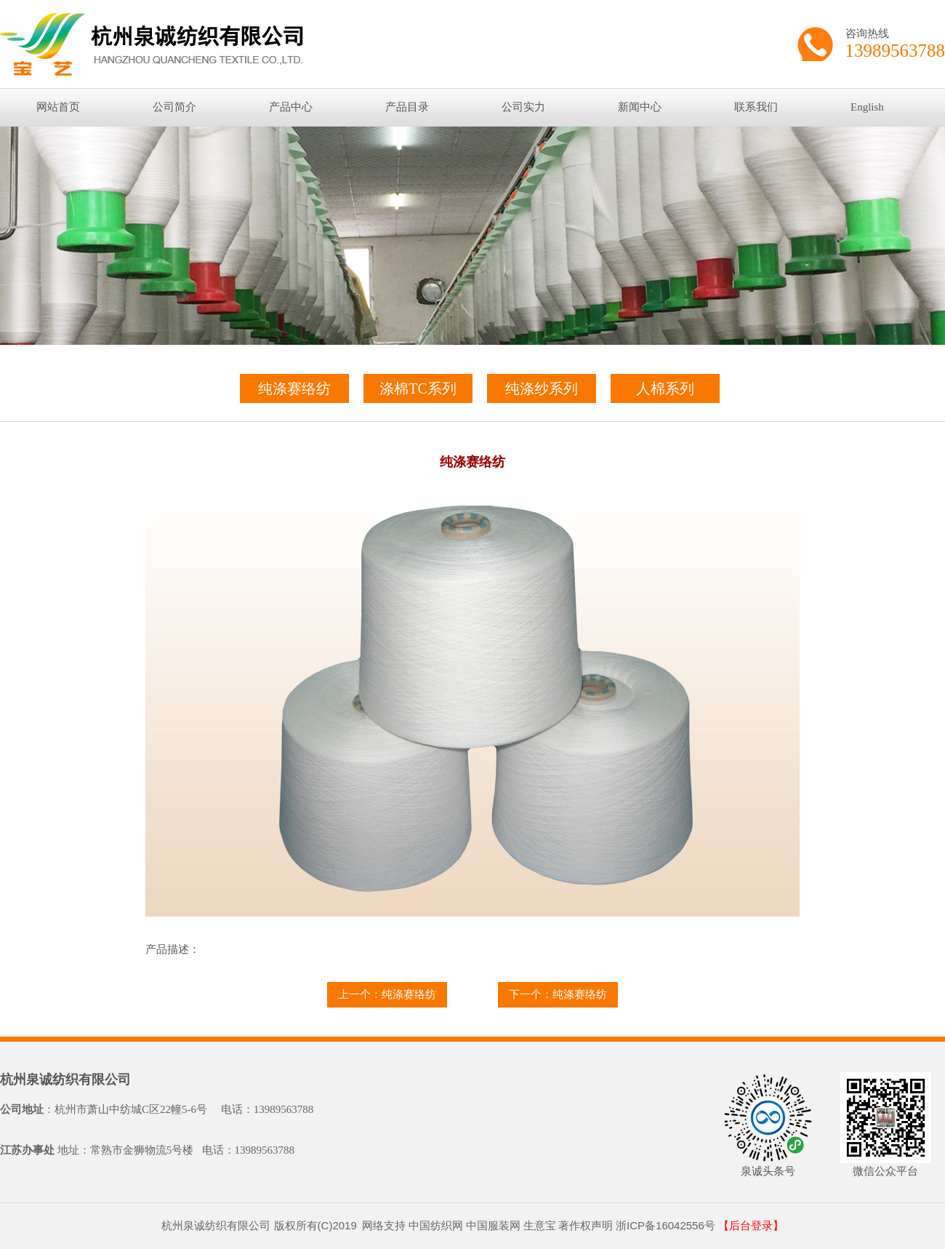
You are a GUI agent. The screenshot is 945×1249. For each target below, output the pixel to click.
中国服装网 (493, 1225)
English (867, 107)
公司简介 (174, 107)
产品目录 (407, 107)
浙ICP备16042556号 (665, 1225)
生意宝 (539, 1225)
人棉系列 (665, 388)
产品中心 (291, 107)
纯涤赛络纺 (294, 388)
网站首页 (58, 107)
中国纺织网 (436, 1225)
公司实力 (523, 107)
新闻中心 (640, 107)
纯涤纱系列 (541, 388)
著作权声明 (585, 1225)
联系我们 (756, 107)
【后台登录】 (751, 1226)
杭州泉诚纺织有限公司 (65, 1079)
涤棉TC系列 (418, 388)
